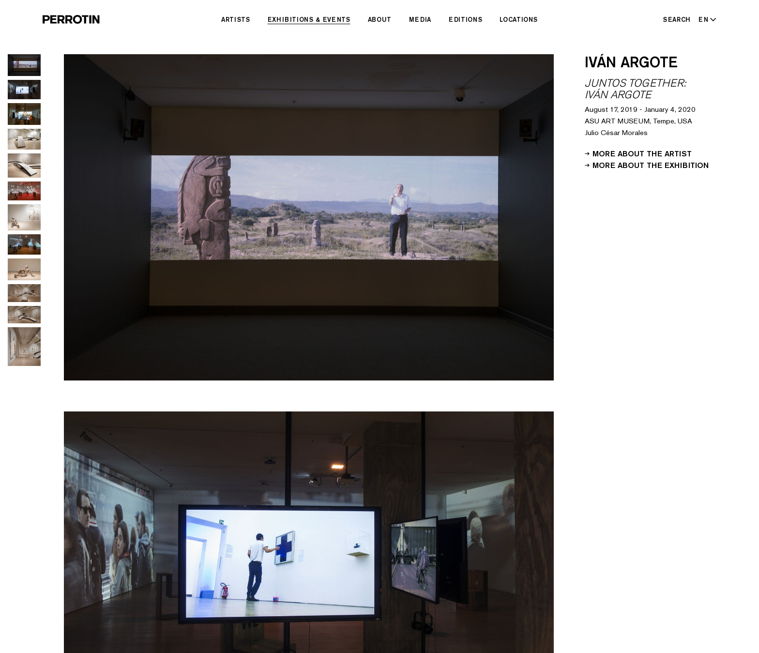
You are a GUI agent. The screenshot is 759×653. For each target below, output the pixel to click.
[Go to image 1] (24, 65)
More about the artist (638, 153)
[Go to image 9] (24, 269)
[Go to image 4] (24, 139)
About (380, 19)
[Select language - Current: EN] (705, 19)
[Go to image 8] (24, 244)
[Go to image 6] (24, 191)
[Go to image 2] (24, 89)
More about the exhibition (647, 164)
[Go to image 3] (24, 113)
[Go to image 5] (24, 165)
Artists (235, 19)
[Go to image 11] (24, 314)
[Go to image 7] (24, 217)
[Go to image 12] (24, 346)
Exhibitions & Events (309, 19)
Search (677, 19)
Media (420, 19)
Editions (465, 19)
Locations (519, 19)
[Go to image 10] (24, 293)
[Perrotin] (71, 19)
